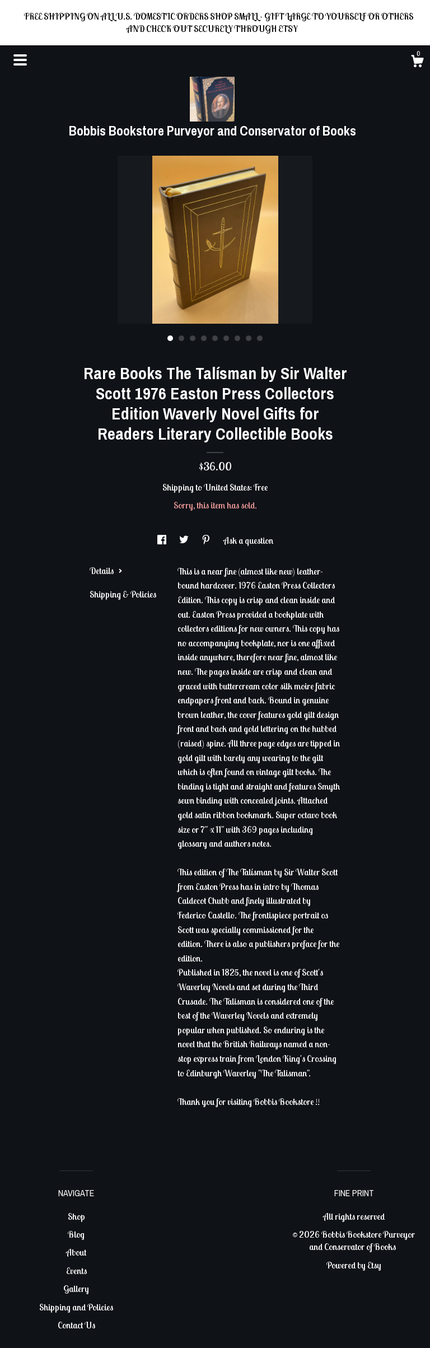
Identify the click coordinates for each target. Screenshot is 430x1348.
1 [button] (170, 338)
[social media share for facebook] (162, 540)
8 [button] (248, 338)
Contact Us (76, 1325)
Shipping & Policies (123, 594)
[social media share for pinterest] (207, 540)
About (76, 1252)
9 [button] (260, 338)
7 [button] (237, 338)
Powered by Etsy (353, 1265)
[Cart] (417, 62)
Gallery (76, 1288)
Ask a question (248, 540)
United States (227, 487)
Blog (76, 1234)
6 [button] (226, 338)
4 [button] (204, 338)
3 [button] (192, 338)
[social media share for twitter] (184, 540)
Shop (76, 1216)
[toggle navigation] (20, 60)
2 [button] (181, 338)
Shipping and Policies (76, 1307)
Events (76, 1270)
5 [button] (215, 338)
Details (106, 570)
